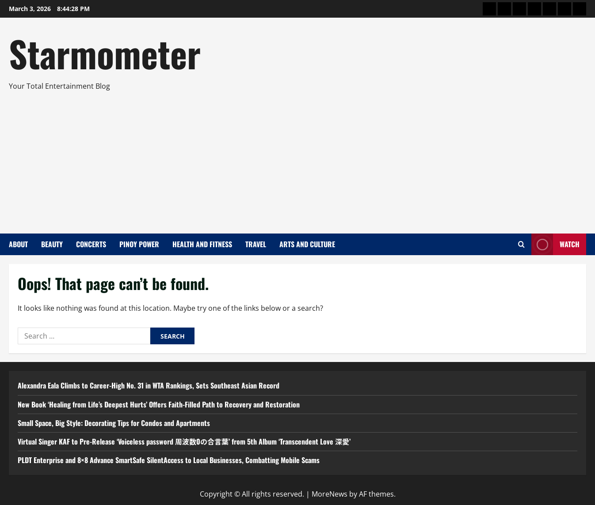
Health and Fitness (202, 244)
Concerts (91, 244)
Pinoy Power (139, 244)
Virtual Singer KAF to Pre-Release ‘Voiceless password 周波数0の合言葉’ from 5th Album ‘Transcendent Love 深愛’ (184, 441)
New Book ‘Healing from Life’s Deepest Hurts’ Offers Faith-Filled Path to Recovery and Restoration (159, 404)
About (18, 244)
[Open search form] (521, 244)
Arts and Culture (307, 244)
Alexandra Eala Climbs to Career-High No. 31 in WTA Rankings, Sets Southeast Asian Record (148, 385)
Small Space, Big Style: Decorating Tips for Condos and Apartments (114, 423)
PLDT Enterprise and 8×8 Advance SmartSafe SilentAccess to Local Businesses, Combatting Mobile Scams (169, 460)
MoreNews (329, 494)
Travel (255, 244)
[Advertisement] (295, 158)
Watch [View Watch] (555, 244)
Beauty (52, 244)
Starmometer (105, 52)
